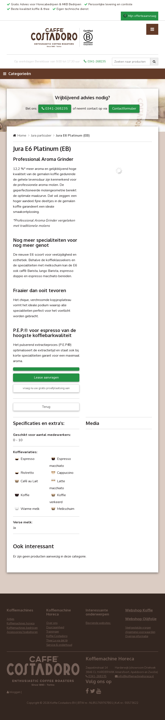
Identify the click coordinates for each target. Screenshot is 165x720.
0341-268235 (95, 61)
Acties (10, 619)
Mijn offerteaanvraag (139, 16)
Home (21, 135)
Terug (46, 406)
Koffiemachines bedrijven (22, 628)
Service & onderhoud (59, 645)
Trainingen (52, 632)
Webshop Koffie (139, 610)
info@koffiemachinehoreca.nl (134, 676)
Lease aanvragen (46, 377)
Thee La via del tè (57, 640)
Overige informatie (136, 636)
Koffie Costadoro (57, 636)
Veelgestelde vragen (138, 628)
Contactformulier (124, 108)
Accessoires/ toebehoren (22, 632)
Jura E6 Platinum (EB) (73, 135)
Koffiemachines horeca (21, 623)
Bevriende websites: (98, 623)
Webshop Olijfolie (141, 619)
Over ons (52, 623)
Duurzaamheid (55, 627)
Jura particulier (41, 135)
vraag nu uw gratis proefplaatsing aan (46, 388)
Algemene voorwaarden (140, 632)
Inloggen (14, 692)
